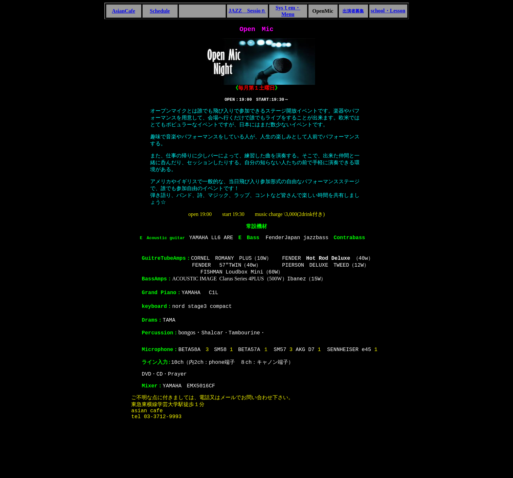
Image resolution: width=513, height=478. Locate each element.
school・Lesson (388, 10)
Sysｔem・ (287, 7)
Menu (287, 14)
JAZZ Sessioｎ (247, 10)
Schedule (160, 11)
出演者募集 (353, 11)
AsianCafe (123, 11)
